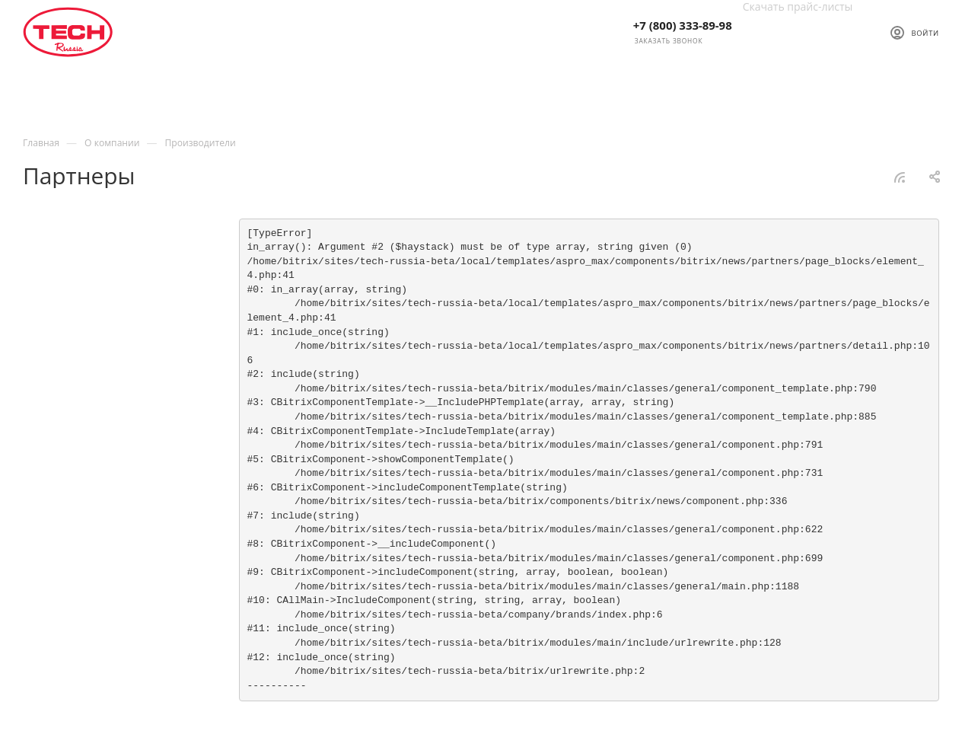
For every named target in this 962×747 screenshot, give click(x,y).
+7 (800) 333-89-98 (682, 25)
